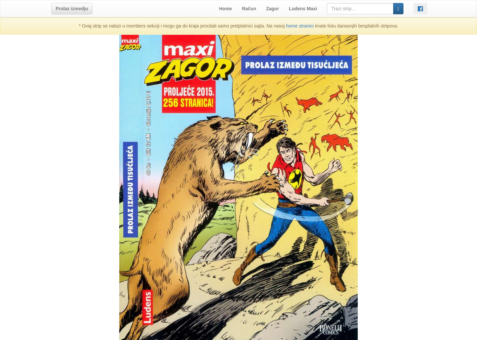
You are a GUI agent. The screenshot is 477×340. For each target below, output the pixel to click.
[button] (71, 8)
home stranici (300, 25)
